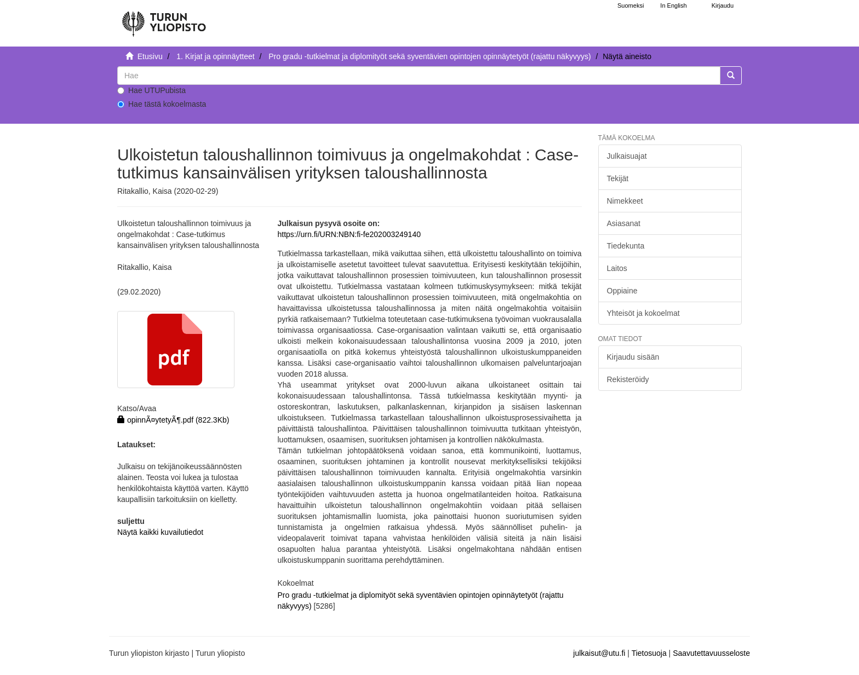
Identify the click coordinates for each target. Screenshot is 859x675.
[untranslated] (418, 75)
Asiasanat (623, 223)
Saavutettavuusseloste (711, 653)
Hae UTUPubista (151, 90)
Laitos (617, 268)
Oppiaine (622, 290)
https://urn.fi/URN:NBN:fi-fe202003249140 (348, 234)
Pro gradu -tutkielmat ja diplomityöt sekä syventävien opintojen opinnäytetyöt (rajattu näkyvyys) (429, 56)
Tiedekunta (626, 245)
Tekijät (618, 178)
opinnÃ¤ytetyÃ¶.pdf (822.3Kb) (173, 420)
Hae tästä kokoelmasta (161, 104)
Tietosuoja (649, 653)
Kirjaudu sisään (633, 357)
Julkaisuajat (627, 156)
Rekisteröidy (628, 379)
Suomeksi (630, 5)
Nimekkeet (625, 201)
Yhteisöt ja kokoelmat (643, 313)
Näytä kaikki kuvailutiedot (160, 532)
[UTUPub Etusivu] (164, 19)
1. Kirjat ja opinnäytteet (215, 56)
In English (673, 5)
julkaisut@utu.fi (599, 653)
